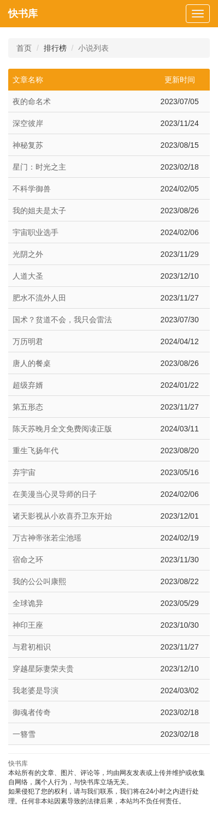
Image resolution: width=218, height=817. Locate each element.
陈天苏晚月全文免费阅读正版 (62, 428)
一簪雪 (24, 734)
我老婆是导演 (35, 690)
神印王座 (28, 625)
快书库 (23, 13)
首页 (24, 48)
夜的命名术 (32, 101)
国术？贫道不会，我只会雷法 (62, 319)
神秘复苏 (28, 145)
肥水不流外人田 (39, 297)
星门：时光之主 (39, 167)
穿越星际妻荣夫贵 (43, 668)
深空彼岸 (28, 123)
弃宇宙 (24, 472)
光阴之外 (28, 254)
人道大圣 (28, 276)
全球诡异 (28, 603)
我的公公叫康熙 (39, 581)
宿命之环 (28, 559)
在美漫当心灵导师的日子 (55, 494)
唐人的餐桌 (32, 363)
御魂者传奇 (32, 712)
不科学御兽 (32, 188)
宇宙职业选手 (35, 232)
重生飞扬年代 (35, 450)
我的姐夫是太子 (39, 210)
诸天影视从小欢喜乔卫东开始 (62, 516)
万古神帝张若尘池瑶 (47, 537)
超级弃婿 (28, 385)
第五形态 (28, 407)
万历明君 (28, 341)
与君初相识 (32, 646)
